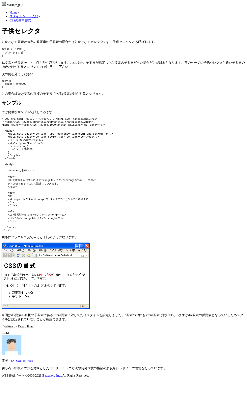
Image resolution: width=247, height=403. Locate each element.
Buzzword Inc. (51, 397)
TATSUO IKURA (21, 383)
